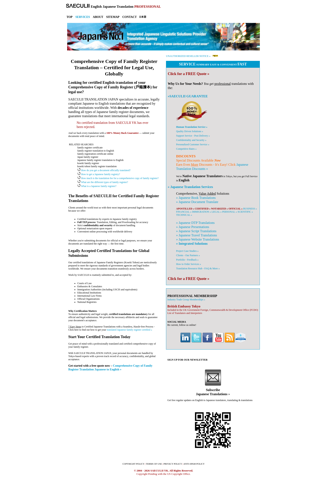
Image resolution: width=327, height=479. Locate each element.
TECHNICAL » (184, 214)
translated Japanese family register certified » (129, 329)
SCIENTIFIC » (245, 211)
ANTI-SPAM (194, 464)
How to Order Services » (188, 264)
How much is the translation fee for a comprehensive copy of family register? (118, 178)
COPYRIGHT (133, 464)
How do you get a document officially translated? (104, 170)
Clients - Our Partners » (188, 255)
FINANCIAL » (183, 211)
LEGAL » (217, 211)
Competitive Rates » (186, 148)
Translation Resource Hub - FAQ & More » (198, 268)
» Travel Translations (196, 235)
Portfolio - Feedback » (187, 259)
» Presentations (192, 227)
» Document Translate (197, 202)
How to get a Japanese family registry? (98, 174)
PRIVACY (173, 464)
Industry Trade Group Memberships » (186, 299)
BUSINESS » (250, 208)
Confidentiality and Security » (191, 140)
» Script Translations (196, 231)
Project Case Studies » (187, 251)
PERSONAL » (229, 211)
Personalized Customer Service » (192, 144)
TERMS (154, 464)
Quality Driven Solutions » (189, 131)
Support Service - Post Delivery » (193, 135)
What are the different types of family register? (102, 182)
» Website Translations (197, 239)
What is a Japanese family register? (96, 186)
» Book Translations (196, 197)
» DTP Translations (195, 222)
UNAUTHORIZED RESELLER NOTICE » (188, 56)
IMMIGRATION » (201, 211)
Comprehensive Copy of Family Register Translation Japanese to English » (110, 367)
